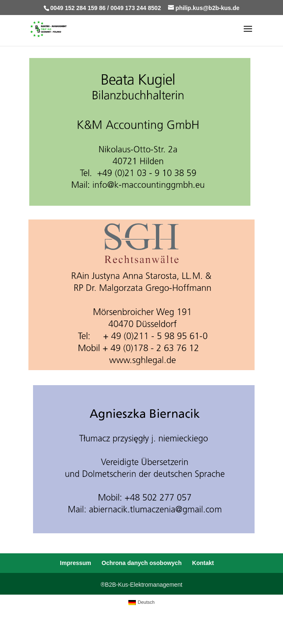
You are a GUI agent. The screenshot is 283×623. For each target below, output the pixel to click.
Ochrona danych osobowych (141, 563)
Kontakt (203, 563)
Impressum (75, 563)
